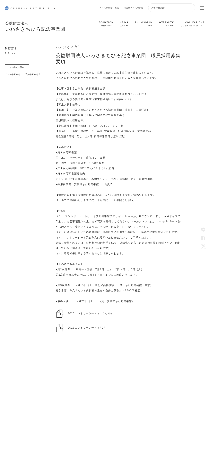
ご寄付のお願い (159, 7)
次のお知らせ (31, 74)
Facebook (203, 238)
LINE (203, 230)
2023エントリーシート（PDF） (88, 328)
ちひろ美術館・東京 (109, 7)
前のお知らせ (13, 74)
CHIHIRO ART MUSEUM (30, 8)
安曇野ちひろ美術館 (134, 7)
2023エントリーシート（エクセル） (90, 313)
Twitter (203, 246)
